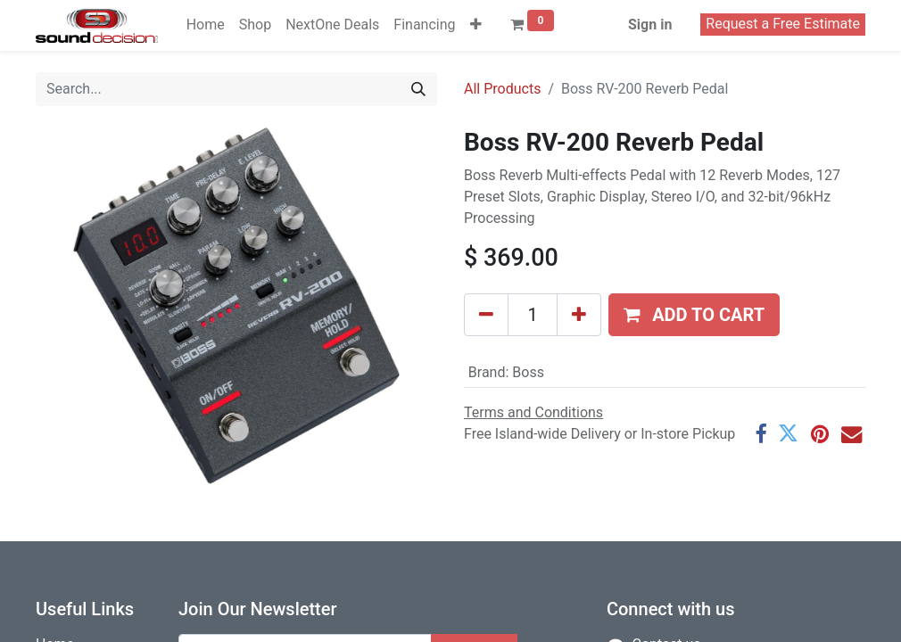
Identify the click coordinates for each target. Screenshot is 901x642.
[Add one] (579, 314)
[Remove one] (486, 314)
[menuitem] (205, 25)
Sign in (650, 24)
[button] (476, 25)
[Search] (418, 89)
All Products (502, 88)
